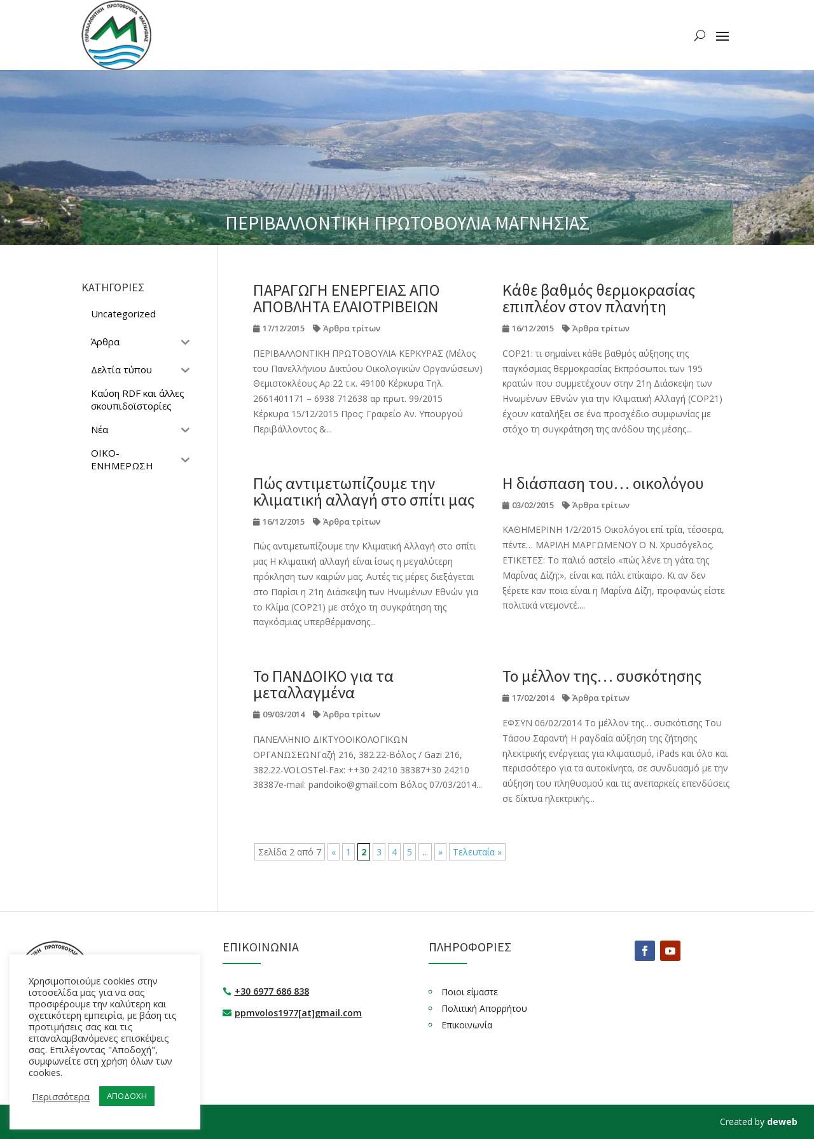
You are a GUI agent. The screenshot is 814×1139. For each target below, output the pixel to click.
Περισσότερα (61, 1096)
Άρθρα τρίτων (351, 328)
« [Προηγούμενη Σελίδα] (333, 852)
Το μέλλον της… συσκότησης (601, 675)
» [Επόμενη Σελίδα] (440, 852)
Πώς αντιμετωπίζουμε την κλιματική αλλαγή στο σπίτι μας (363, 491)
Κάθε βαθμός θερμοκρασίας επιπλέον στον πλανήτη (598, 298)
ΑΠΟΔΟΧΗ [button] (127, 1095)
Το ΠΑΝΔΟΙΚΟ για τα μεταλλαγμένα (323, 684)
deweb (782, 1121)
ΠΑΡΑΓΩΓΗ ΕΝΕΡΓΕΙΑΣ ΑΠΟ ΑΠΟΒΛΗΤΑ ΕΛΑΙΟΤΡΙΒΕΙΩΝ (346, 298)
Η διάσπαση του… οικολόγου (603, 483)
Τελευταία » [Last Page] (477, 852)
